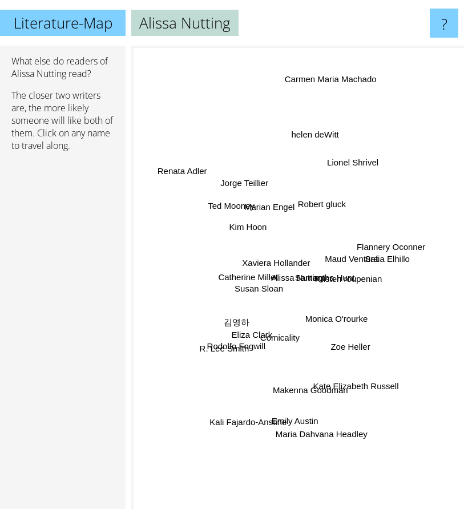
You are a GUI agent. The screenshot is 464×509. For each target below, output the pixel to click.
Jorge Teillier (248, 186)
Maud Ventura (349, 259)
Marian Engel (271, 210)
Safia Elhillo (383, 260)
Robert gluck (320, 208)
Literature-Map (63, 23)
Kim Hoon (249, 226)
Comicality (280, 335)
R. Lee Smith (227, 346)
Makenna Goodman (310, 392)
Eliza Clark (253, 332)
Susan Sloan (260, 288)
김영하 (236, 320)
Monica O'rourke (334, 317)
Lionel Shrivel (350, 167)
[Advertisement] (63, 335)
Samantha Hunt (324, 277)
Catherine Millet (250, 277)
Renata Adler (183, 174)
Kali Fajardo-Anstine (249, 418)
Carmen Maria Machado (331, 77)
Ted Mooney (234, 209)
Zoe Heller (347, 344)
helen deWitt (315, 137)
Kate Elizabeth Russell (353, 381)
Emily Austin (295, 416)
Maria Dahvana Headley (320, 428)
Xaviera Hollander (277, 263)
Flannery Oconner (387, 242)
